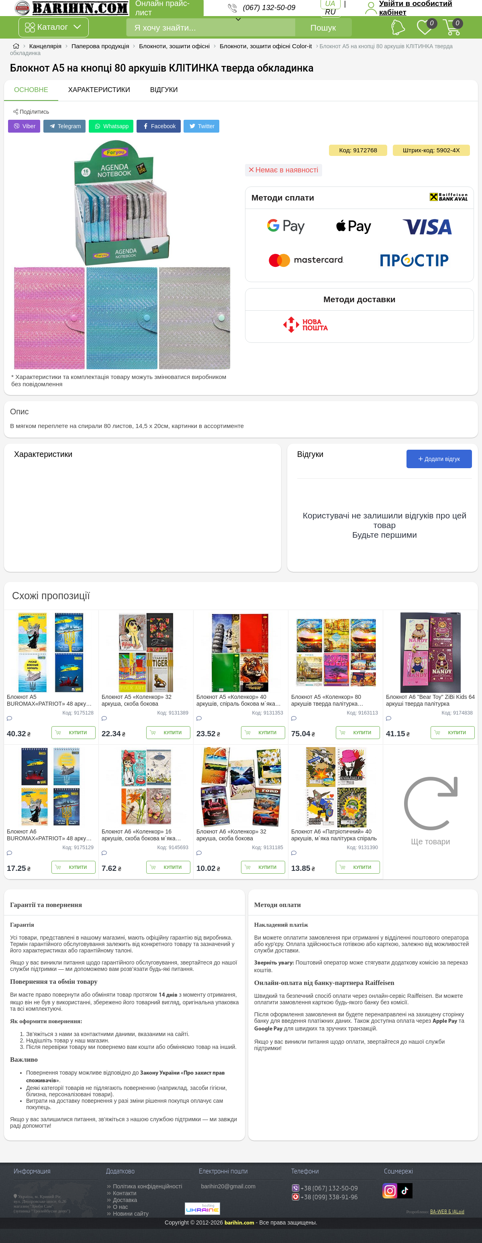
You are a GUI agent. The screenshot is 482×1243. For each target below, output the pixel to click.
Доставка (125, 1200)
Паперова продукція (100, 46)
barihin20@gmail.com (228, 1186)
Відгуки (164, 90)
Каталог (53, 27)
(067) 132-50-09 (269, 8)
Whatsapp (111, 126)
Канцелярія (45, 46)
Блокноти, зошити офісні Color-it (266, 46)
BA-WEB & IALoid (447, 1211)
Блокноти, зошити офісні (174, 46)
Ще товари (430, 811)
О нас (120, 1207)
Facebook (158, 126)
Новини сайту (131, 1213)
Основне (31, 90)
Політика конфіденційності (147, 1186)
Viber (24, 126)
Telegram (64, 126)
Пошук (323, 27)
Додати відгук (439, 459)
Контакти (124, 1193)
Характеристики (99, 90)
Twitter (201, 126)
